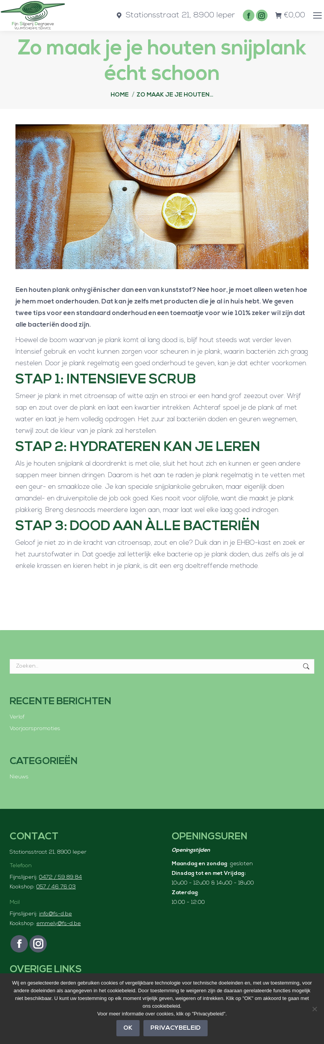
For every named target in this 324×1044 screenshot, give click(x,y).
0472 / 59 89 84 (60, 877)
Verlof (17, 717)
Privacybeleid (175, 1028)
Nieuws (19, 777)
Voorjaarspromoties (35, 729)
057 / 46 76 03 (56, 887)
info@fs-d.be (55, 914)
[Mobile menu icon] (317, 15)
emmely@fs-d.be (58, 924)
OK (128, 1028)
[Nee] (314, 1009)
